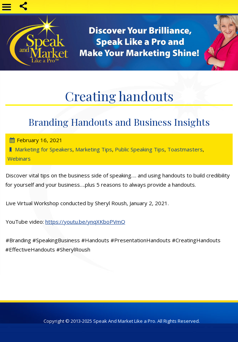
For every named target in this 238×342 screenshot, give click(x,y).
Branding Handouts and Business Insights (119, 121)
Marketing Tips (93, 149)
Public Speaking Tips (139, 149)
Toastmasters (185, 149)
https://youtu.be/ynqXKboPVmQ (85, 221)
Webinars (19, 158)
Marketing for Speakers (43, 149)
